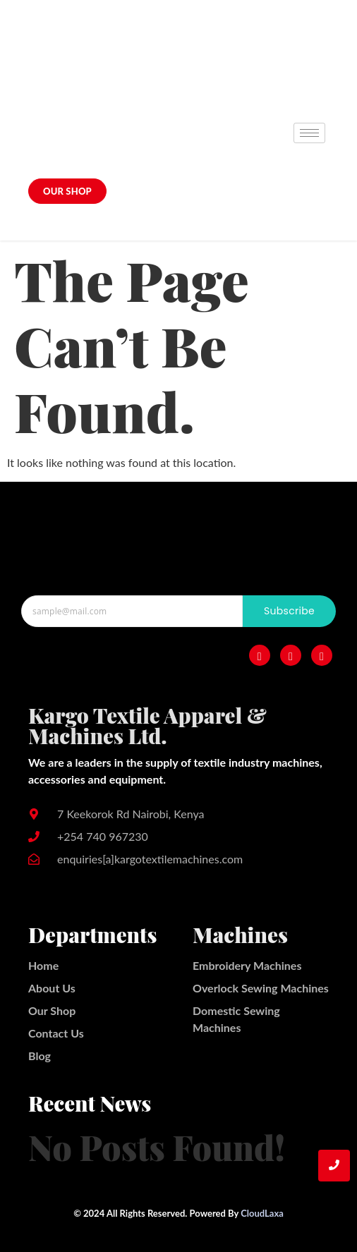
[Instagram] (290, 655)
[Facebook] (259, 655)
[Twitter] (321, 655)
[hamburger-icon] (309, 133)
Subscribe (289, 611)
